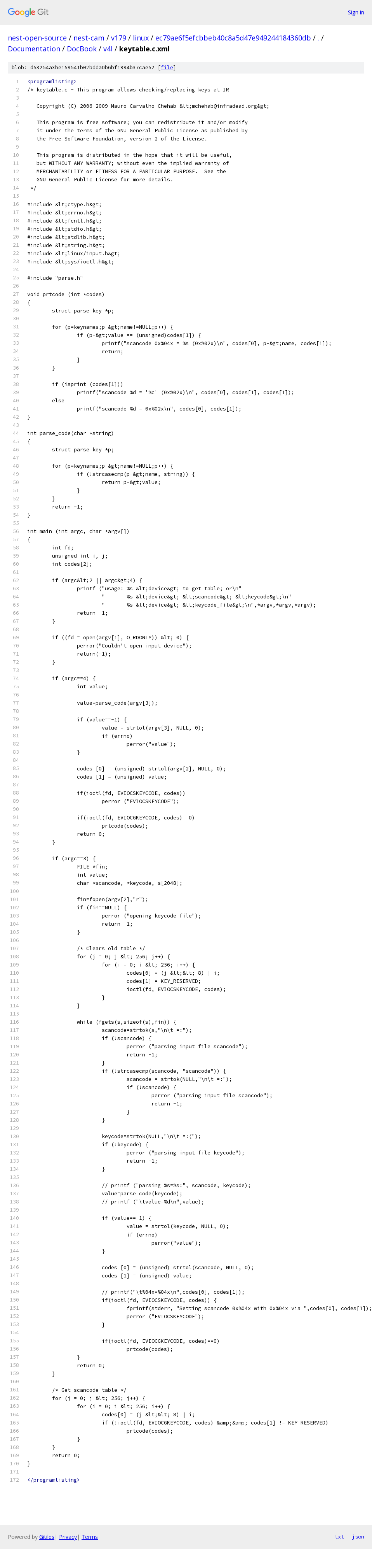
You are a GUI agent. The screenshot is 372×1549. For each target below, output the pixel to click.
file (167, 67)
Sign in (356, 12)
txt (339, 1536)
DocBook (82, 48)
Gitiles (46, 1536)
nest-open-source (37, 37)
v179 (118, 37)
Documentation (34, 48)
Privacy (68, 1536)
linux (141, 37)
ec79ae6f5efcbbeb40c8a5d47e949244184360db (233, 37)
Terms (90, 1536)
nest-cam (88, 37)
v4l (108, 48)
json (358, 1536)
